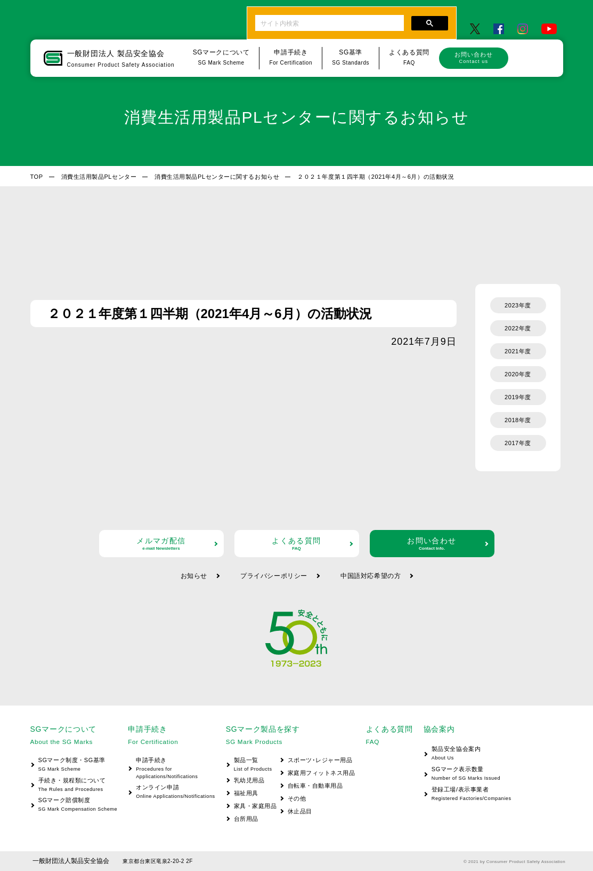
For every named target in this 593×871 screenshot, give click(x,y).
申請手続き (171, 769)
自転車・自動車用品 (315, 785)
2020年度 (518, 374)
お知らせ (194, 576)
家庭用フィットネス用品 (321, 773)
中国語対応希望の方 (370, 576)
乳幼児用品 (249, 780)
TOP (36, 176)
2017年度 (518, 443)
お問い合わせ (473, 57)
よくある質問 (296, 543)
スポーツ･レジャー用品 (320, 760)
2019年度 (518, 397)
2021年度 (518, 351)
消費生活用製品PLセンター (99, 176)
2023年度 (518, 305)
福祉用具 (246, 793)
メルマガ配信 (161, 543)
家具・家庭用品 (255, 806)
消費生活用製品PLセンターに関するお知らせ (217, 176)
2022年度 (518, 328)
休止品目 (300, 811)
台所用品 (246, 818)
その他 (297, 798)
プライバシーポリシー (273, 576)
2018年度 (518, 420)
